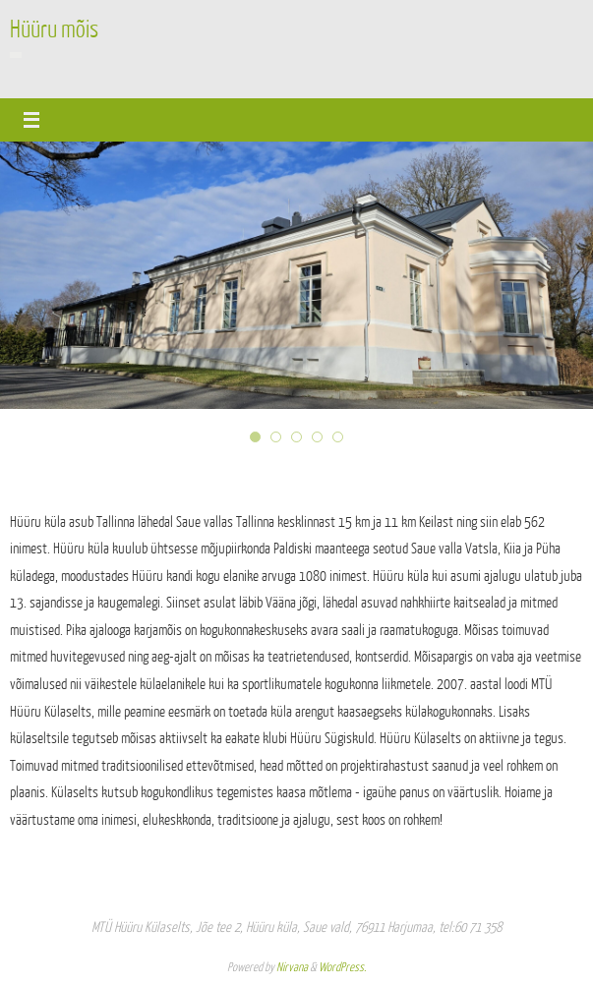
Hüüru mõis (54, 29)
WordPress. (342, 967)
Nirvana (292, 967)
